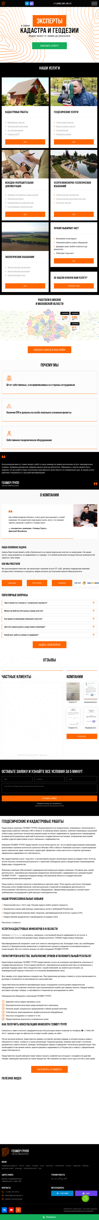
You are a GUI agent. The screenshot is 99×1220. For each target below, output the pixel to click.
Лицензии (12, 583)
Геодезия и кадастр (9, 1166)
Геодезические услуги (66, 112)
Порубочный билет (16, 199)
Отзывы (35, 1166)
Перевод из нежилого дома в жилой (23, 195)
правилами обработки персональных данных (49, 805)
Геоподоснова (62, 130)
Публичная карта (30, 1168)
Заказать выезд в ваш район (49, 349)
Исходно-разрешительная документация (19, 184)
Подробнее (82, 736)
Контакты (50, 1166)
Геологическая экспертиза (67, 195)
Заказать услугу (49, 45)
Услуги (21, 1166)
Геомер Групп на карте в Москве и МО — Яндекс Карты (32, 755)
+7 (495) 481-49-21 (62, 3)
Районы (85, 1166)
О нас (42, 1166)
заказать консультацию (12, 1199)
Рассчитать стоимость (49, 1069)
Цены (28, 1166)
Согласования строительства (20, 207)
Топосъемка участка (65, 122)
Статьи (68, 1166)
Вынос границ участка (65, 126)
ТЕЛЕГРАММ (62, 1193)
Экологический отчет (16, 275)
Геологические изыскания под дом (71, 199)
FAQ (40, 1168)
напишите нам (74, 286)
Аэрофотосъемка (63, 134)
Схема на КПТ (14, 134)
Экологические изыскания (19, 257)
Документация (7, 1168)
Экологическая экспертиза (19, 267)
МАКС (86, 1193)
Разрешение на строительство (21, 203)
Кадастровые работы (16, 112)
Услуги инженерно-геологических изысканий (72, 184)
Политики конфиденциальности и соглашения (78, 1211)
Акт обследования (15, 130)
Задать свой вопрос (50, 644)
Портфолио (37, 583)
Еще (25, 142)
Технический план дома (18, 126)
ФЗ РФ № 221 (16, 935)
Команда (62, 583)
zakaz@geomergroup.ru (12, 1195)
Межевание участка (16, 122)
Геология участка (63, 203)
